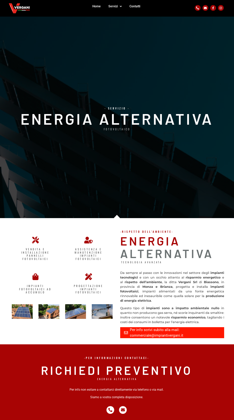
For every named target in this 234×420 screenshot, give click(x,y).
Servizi (115, 6)
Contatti (134, 6)
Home (96, 6)
